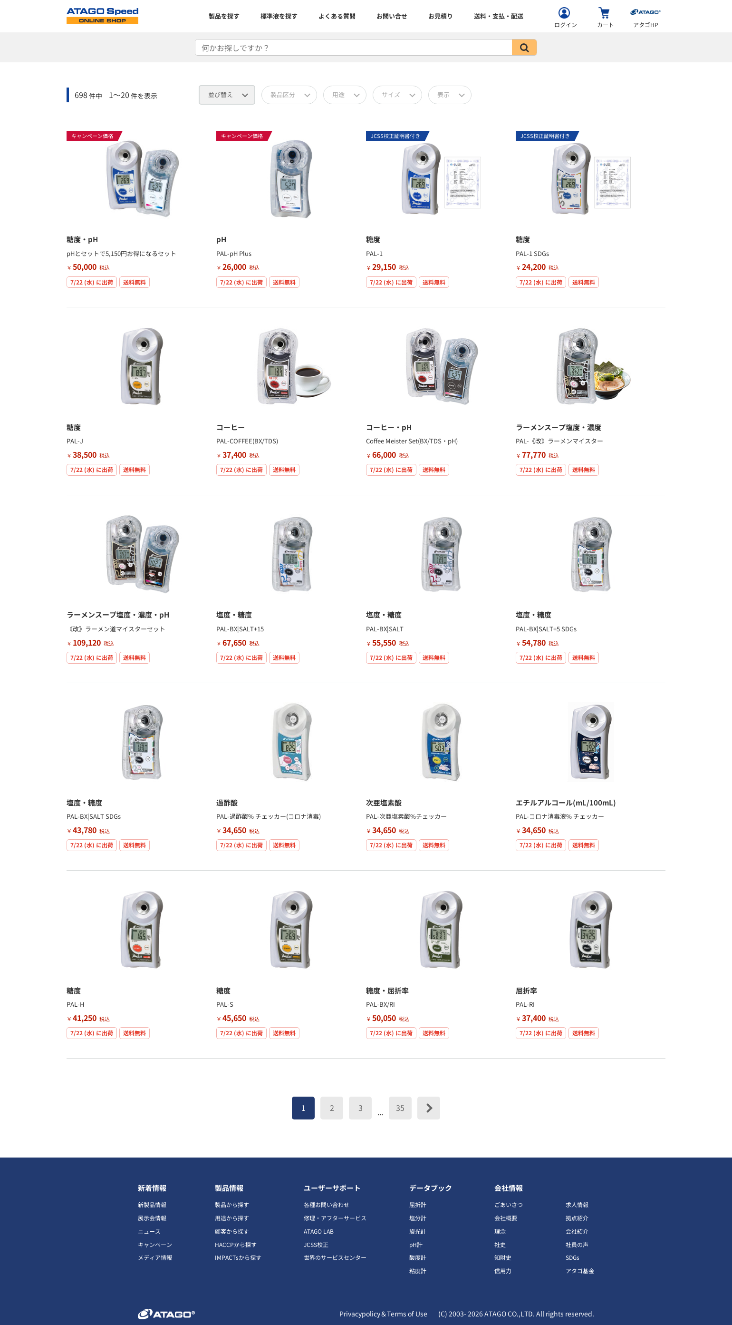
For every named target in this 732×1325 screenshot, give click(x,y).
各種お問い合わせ (326, 1204)
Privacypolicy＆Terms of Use (383, 1313)
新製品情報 (152, 1204)
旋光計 (417, 1231)
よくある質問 (337, 15)
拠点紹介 (577, 1218)
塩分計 (417, 1218)
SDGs (572, 1257)
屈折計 (417, 1204)
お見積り (440, 15)
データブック (430, 1188)
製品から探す (232, 1204)
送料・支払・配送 (498, 15)
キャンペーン (155, 1244)
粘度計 (417, 1270)
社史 (500, 1244)
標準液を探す (279, 15)
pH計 (416, 1244)
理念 (500, 1231)
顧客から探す (232, 1231)
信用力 (502, 1270)
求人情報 (577, 1204)
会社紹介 (577, 1231)
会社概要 (505, 1218)
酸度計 (417, 1257)
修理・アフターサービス (335, 1218)
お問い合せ (391, 15)
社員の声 (577, 1244)
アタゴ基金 (580, 1270)
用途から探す (232, 1218)
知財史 (502, 1257)
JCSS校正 (316, 1244)
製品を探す (224, 15)
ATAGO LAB (319, 1231)
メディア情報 (155, 1257)
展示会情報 (152, 1218)
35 (400, 1107)
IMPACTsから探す (238, 1257)
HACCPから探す (236, 1244)
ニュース (149, 1231)
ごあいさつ (508, 1204)
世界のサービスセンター (335, 1257)
